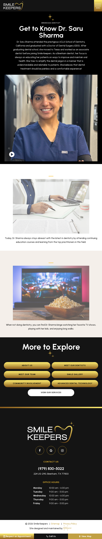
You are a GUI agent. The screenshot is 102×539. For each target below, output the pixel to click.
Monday (37, 488)
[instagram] (62, 450)
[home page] (13, 5)
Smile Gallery (75, 374)
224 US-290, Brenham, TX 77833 (51, 473)
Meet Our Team (27, 374)
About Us (27, 365)
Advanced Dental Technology (75, 383)
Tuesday (37, 491)
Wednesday (39, 495)
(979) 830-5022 (51, 468)
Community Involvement (27, 383)
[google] (51, 450)
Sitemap (55, 523)
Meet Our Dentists (75, 365)
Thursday (38, 499)
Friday (36, 503)
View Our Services (51, 392)
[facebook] (39, 450)
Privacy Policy (70, 523)
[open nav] (98, 5)
